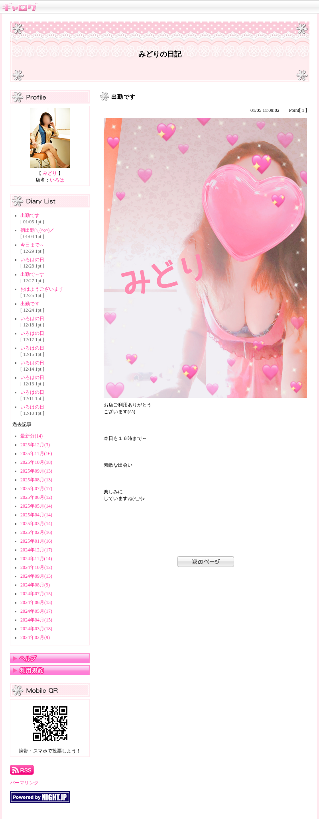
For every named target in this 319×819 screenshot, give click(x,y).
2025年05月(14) (36, 506)
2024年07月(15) (36, 593)
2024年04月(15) (36, 620)
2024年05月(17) (36, 611)
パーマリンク (24, 783)
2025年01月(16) (36, 541)
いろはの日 (32, 259)
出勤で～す (32, 274)
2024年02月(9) (35, 637)
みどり (50, 173)
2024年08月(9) (35, 585)
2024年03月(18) (36, 628)
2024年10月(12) (36, 567)
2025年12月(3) (35, 445)
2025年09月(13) (36, 471)
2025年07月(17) (36, 488)
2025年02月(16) (36, 532)
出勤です (29, 215)
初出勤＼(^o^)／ (37, 230)
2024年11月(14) (36, 558)
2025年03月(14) (36, 523)
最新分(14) (31, 436)
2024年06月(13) (36, 602)
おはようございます (41, 289)
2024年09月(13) (36, 576)
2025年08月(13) (36, 480)
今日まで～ (32, 245)
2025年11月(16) (36, 453)
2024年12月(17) (36, 550)
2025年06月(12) (36, 497)
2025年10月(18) (36, 462)
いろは (57, 180)
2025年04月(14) (36, 515)
